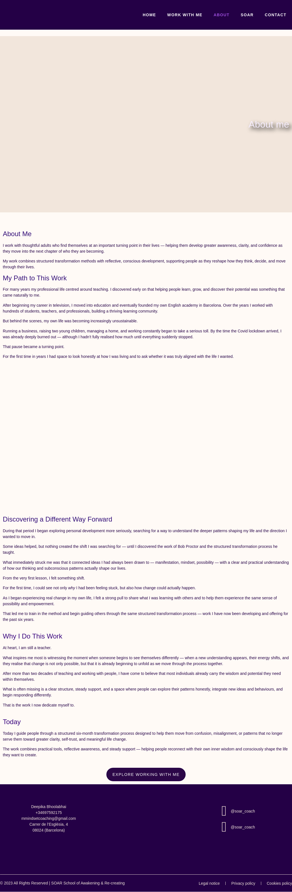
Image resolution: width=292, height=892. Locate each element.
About (222, 15)
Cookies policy (279, 883)
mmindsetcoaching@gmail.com (48, 818)
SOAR (247, 15)
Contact (275, 15)
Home (149, 15)
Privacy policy (243, 883)
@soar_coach (243, 811)
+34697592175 (49, 812)
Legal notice (209, 883)
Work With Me (184, 15)
